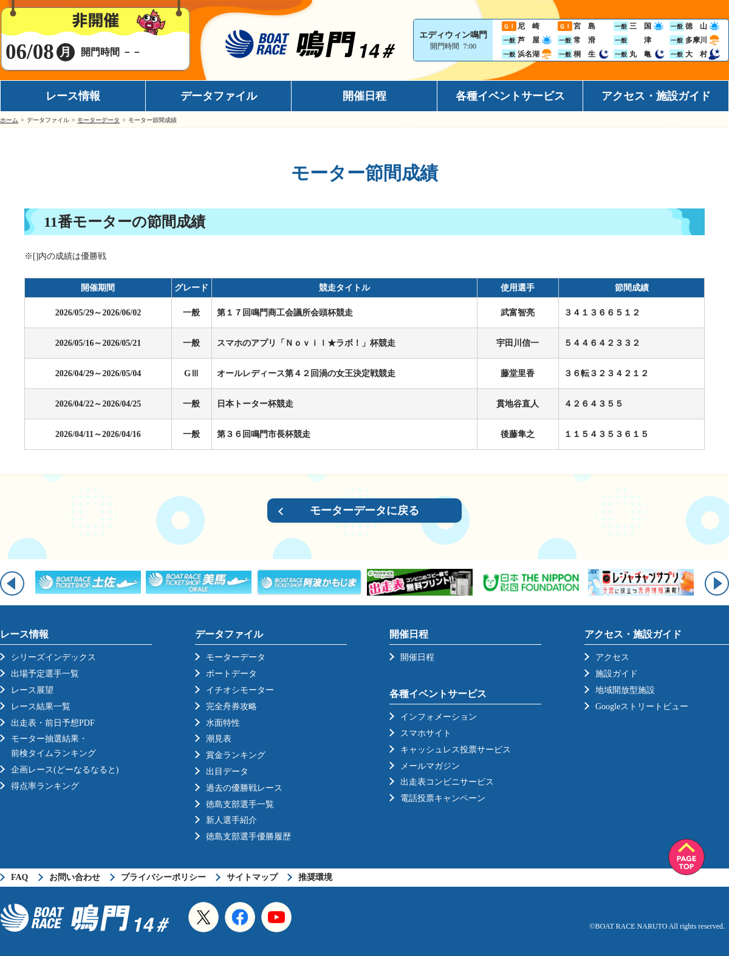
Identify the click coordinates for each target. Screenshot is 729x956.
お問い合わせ (74, 877)
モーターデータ (98, 120)
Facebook (240, 917)
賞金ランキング (235, 755)
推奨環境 (315, 877)
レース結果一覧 (40, 706)
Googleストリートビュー (641, 706)
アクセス (612, 657)
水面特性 (223, 722)
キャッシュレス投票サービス (455, 749)
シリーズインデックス (53, 657)
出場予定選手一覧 (45, 673)
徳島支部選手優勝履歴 (248, 836)
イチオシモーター (240, 690)
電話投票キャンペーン (442, 798)
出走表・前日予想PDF (53, 722)
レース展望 (32, 690)
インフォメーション (438, 716)
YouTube (276, 917)
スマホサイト (425, 733)
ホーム (9, 120)
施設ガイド (616, 673)
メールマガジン (430, 766)
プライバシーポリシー (163, 877)
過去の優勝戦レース (244, 788)
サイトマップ (252, 877)
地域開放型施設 (625, 690)
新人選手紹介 (231, 820)
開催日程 (364, 96)
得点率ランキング (45, 786)
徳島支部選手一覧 (240, 804)
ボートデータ (231, 673)
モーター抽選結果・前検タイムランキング (53, 746)
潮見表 (218, 738)
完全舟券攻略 (231, 706)
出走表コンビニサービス (447, 781)
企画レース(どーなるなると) (64, 769)
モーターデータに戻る (364, 510)
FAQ (20, 877)
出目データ (227, 771)
